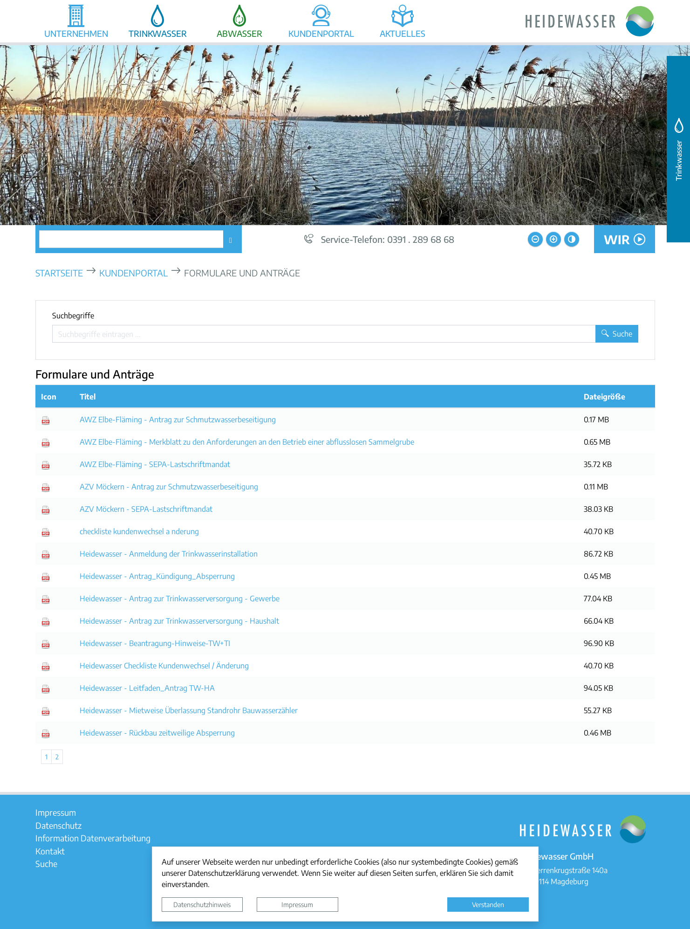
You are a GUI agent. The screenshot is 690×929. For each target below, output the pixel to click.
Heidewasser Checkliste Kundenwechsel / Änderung (164, 665)
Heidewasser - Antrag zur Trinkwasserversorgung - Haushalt (179, 621)
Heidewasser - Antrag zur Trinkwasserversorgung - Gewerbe (180, 598)
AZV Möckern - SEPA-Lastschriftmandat (146, 509)
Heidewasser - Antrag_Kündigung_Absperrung (157, 576)
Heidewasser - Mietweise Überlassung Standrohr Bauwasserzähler (189, 710)
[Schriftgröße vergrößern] (553, 239)
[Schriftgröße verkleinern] (535, 239)
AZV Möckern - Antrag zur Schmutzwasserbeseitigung (169, 486)
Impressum (297, 904)
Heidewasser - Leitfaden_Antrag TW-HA (147, 688)
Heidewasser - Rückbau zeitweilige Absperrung (157, 732)
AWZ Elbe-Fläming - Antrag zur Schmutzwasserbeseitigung (178, 419)
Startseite (59, 272)
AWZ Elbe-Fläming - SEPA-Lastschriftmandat (155, 464)
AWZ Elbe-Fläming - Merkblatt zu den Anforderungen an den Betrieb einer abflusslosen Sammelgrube (247, 442)
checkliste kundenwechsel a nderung (139, 531)
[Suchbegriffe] (324, 334)
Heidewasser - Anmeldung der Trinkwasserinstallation (169, 553)
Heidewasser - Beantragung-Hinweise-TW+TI (155, 643)
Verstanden (488, 904)
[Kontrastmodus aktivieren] (571, 239)
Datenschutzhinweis (202, 904)
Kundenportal (133, 272)
